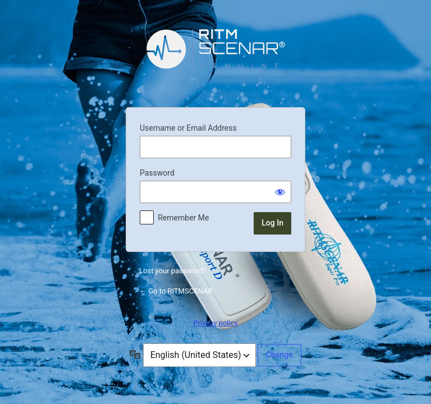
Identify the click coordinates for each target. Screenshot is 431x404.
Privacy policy (215, 323)
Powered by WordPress (215, 57)
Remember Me (183, 217)
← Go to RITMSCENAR (175, 291)
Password (157, 172)
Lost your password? (173, 271)
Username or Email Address (188, 127)
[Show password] (280, 192)
